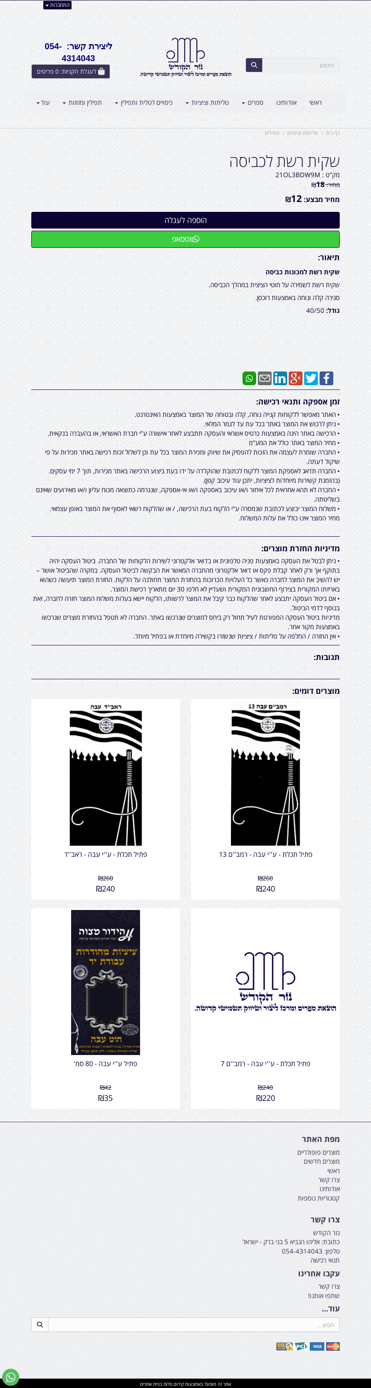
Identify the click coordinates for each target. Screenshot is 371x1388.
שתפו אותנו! (324, 1294)
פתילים (272, 133)
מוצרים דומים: (316, 691)
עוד (43, 102)
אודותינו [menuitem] (286, 102)
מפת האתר (321, 1137)
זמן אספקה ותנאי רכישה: (298, 401)
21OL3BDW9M (297, 174)
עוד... (331, 1307)
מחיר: (325, 185)
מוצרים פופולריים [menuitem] (318, 1150)
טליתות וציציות (302, 133)
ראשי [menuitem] (315, 102)
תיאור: (329, 257)
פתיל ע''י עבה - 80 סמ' (105, 1062)
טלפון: (332, 1249)
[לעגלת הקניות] (70, 71)
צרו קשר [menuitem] (329, 1178)
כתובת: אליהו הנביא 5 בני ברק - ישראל (291, 1240)
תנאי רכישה (325, 1258)
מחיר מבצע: (322, 199)
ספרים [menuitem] (252, 102)
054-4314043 (302, 1249)
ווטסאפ (186, 239)
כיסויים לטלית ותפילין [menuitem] (144, 102)
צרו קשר (325, 1218)
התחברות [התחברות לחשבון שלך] (57, 5)
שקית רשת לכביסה (284, 161)
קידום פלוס (173, 1382)
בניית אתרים (151, 1382)
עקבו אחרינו (319, 1272)
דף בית (333, 133)
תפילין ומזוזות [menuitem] (82, 102)
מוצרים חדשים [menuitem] (322, 1159)
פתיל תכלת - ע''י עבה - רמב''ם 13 (266, 853)
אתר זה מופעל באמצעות (185, 1382)
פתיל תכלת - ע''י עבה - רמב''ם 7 (266, 1062)
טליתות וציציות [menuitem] (207, 102)
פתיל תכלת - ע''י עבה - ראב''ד (105, 853)
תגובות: (327, 657)
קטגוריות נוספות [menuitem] (319, 1196)
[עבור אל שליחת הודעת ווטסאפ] (10, 1377)
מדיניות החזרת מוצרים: (300, 548)
